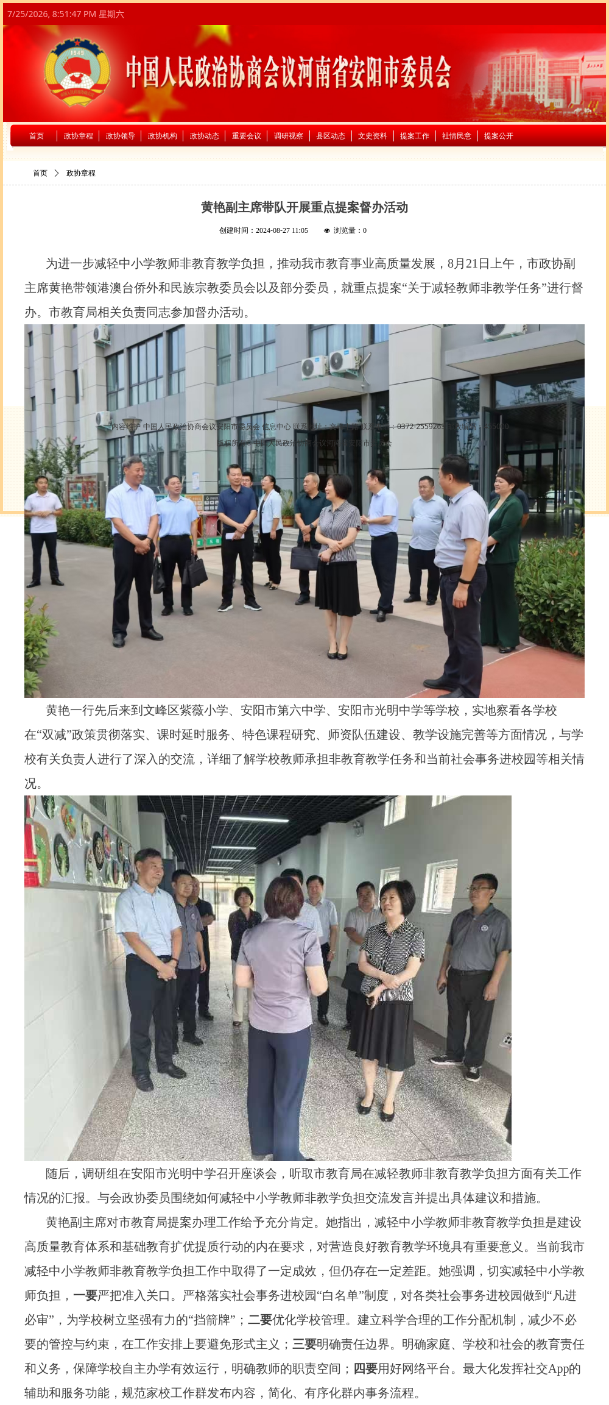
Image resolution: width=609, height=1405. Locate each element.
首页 (40, 173)
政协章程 (81, 173)
